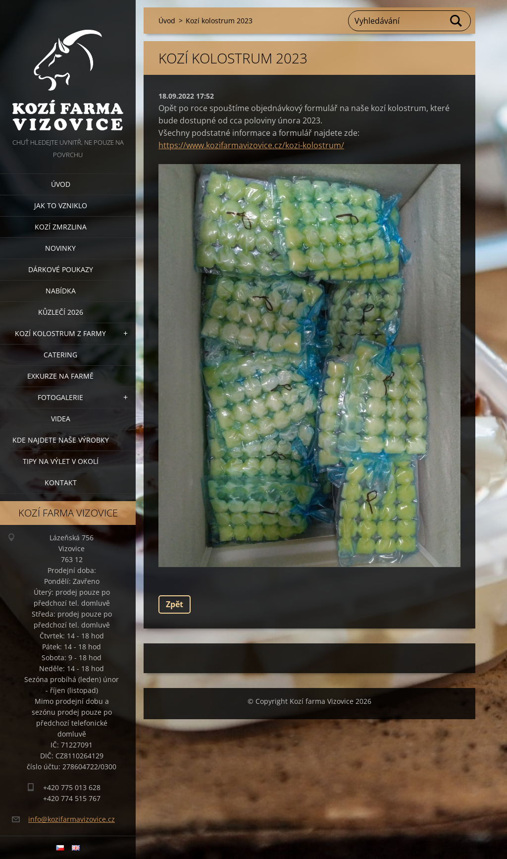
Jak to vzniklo (60, 205)
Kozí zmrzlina (61, 226)
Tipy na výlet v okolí (61, 461)
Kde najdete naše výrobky (60, 440)
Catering (60, 354)
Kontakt (61, 482)
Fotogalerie (60, 397)
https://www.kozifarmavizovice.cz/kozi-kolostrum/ (251, 145)
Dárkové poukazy (60, 269)
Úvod (60, 184)
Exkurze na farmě (60, 376)
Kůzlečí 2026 (60, 312)
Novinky (60, 248)
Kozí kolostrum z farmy (60, 333)
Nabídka (61, 290)
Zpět (174, 604)
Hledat (456, 20)
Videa (60, 418)
